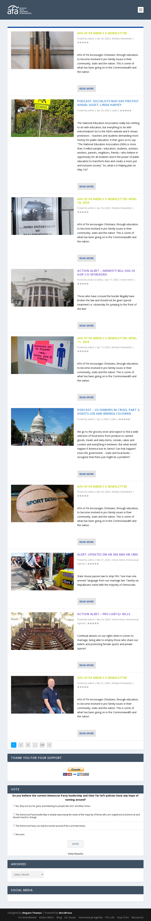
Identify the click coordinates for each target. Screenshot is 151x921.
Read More (86, 88)
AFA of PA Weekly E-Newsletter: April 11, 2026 (107, 340)
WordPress (65, 912)
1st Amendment (27, 917)
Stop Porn (123, 917)
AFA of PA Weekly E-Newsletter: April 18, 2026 (107, 201)
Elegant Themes (32, 912)
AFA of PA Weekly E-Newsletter (102, 33)
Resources (137, 917)
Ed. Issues (70, 917)
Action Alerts (126, 279)
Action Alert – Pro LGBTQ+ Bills (103, 614)
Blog (59, 917)
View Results (75, 853)
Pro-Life (109, 917)
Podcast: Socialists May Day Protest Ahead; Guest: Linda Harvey (108, 103)
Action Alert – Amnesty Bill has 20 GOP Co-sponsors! (106, 272)
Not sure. (20, 834)
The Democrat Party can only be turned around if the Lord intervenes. (51, 825)
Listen (115, 110)
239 (42, 745)
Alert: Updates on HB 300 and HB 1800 (107, 554)
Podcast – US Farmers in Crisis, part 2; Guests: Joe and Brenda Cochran (108, 412)
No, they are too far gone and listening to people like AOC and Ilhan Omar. (53, 806)
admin (91, 38)
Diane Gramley (95, 279)
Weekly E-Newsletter (122, 38)
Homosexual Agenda (91, 917)
